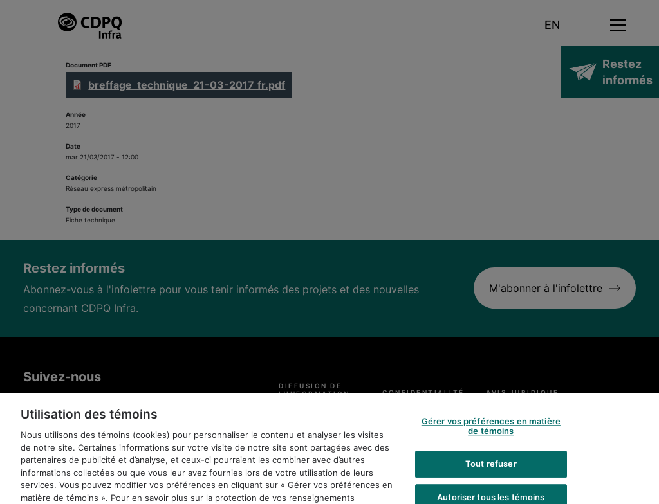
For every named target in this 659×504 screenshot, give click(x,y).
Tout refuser (491, 476)
